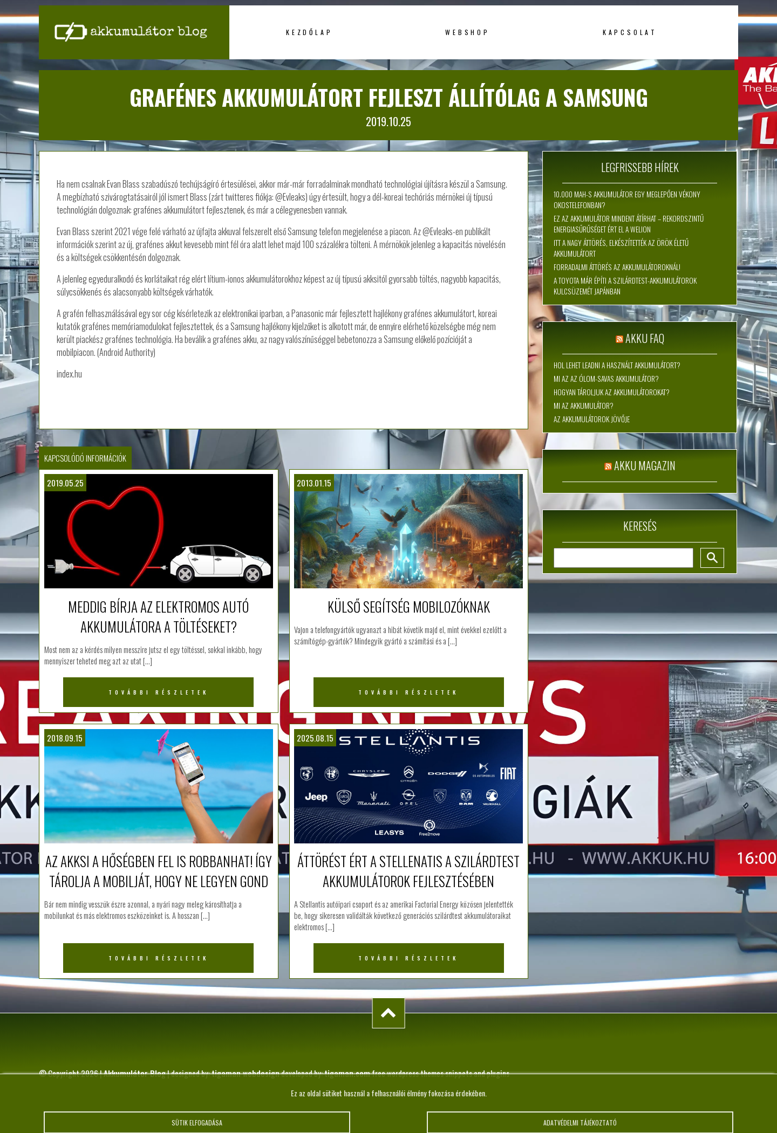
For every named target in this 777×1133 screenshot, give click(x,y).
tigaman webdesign (246, 1073)
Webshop (467, 32)
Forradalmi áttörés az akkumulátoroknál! (617, 267)
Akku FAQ (644, 338)
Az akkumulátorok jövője (592, 419)
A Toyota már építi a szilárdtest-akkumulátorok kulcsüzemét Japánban (625, 286)
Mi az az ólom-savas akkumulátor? (606, 378)
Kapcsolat (630, 32)
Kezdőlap (309, 32)
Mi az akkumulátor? (584, 405)
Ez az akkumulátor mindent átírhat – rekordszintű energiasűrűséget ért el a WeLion (629, 224)
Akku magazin (645, 465)
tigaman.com (347, 1073)
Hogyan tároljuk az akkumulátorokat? (612, 392)
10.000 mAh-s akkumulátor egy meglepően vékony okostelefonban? (627, 199)
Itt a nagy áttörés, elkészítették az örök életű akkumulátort (621, 248)
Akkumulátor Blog (135, 1073)
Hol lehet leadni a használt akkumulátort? (617, 365)
